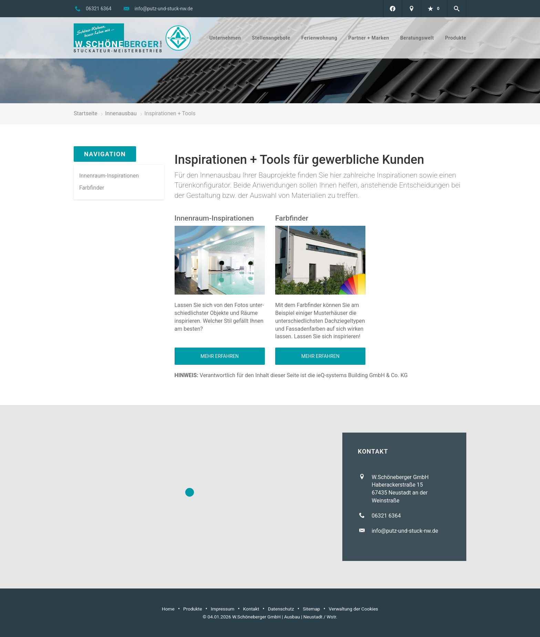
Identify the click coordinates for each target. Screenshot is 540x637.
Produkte (455, 38)
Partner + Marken (368, 38)
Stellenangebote (271, 38)
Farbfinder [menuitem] (91, 187)
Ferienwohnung (319, 38)
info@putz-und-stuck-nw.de (164, 8)
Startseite (85, 113)
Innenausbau (121, 113)
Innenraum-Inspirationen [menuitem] (109, 175)
